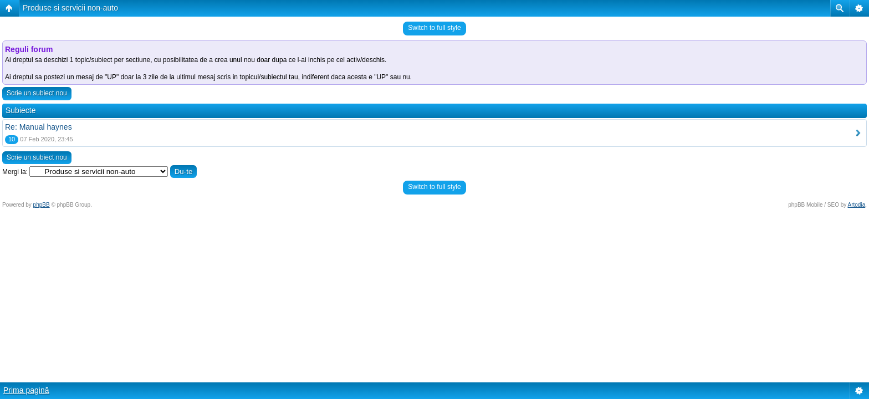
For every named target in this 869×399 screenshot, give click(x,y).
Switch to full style (434, 28)
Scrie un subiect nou (37, 93)
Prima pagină (26, 390)
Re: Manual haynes (38, 126)
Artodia (857, 205)
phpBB (41, 205)
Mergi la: (15, 172)
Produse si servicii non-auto (70, 7)
